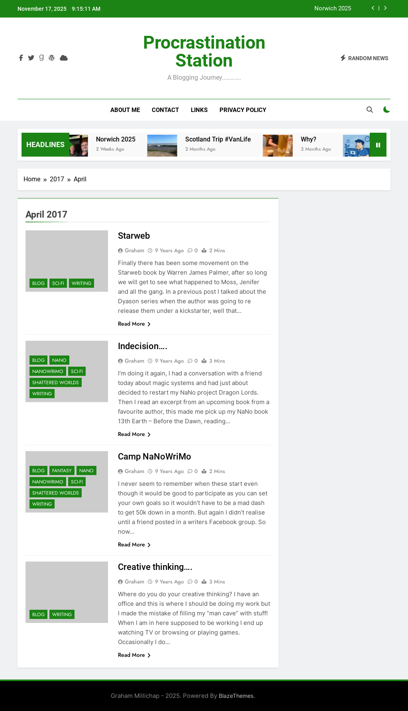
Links (199, 110)
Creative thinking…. (155, 567)
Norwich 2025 (332, 9)
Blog (38, 283)
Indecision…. (142, 346)
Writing (81, 283)
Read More (134, 324)
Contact (165, 110)
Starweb (134, 236)
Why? (315, 139)
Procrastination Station (204, 51)
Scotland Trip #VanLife (224, 139)
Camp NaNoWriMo (154, 457)
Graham (134, 250)
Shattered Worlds (55, 382)
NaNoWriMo (47, 371)
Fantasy (62, 470)
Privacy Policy (243, 110)
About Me (125, 110)
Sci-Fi (58, 283)
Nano (59, 360)
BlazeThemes (236, 695)
